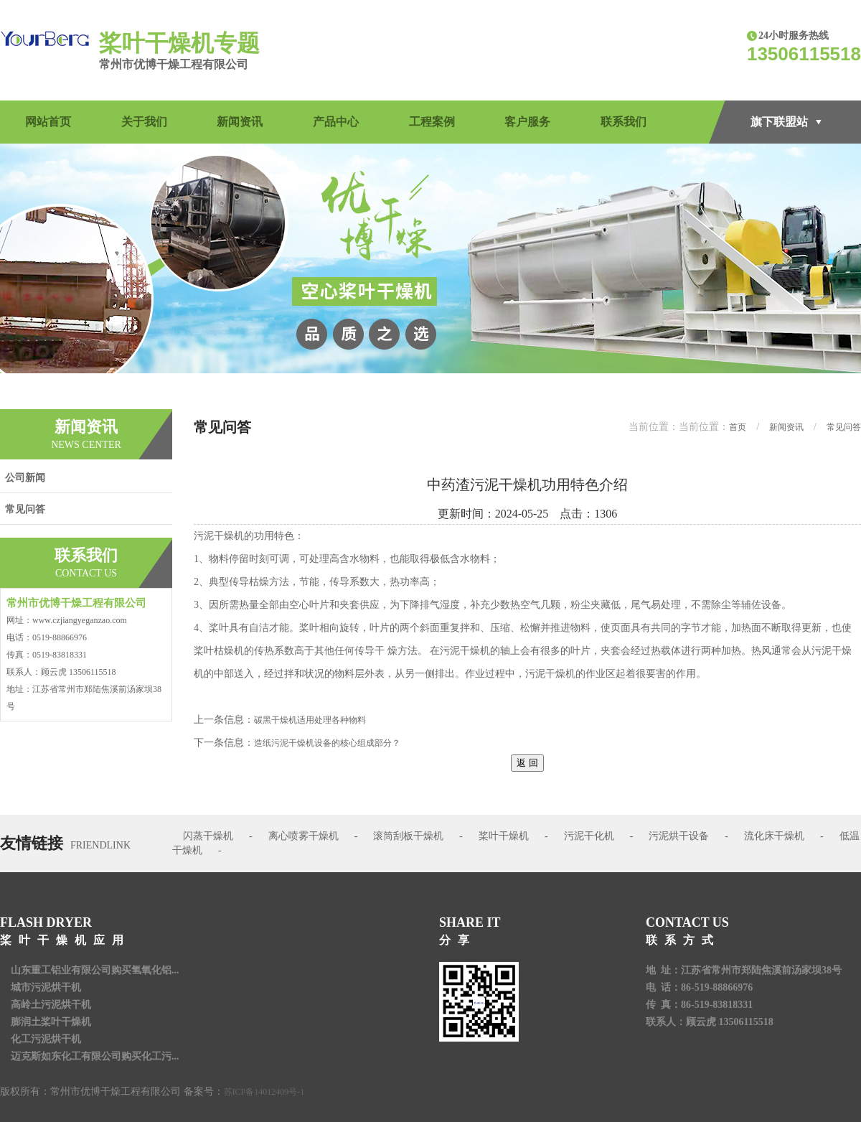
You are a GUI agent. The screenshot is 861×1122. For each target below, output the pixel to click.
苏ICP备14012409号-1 (264, 1092)
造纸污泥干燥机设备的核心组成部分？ (327, 743)
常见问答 (25, 509)
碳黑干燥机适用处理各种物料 (310, 720)
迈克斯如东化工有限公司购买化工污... (95, 1056)
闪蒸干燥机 (208, 836)
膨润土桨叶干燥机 (51, 1021)
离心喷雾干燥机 (303, 836)
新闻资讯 (240, 122)
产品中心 (336, 122)
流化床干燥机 (774, 836)
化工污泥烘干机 (46, 1039)
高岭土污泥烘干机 (51, 1004)
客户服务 (527, 122)
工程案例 (432, 122)
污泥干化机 (589, 836)
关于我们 (144, 122)
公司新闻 (25, 477)
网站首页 (48, 122)
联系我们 (623, 122)
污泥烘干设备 (679, 836)
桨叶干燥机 (504, 836)
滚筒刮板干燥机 (408, 836)
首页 (737, 427)
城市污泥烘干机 (46, 987)
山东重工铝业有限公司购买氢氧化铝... (95, 970)
